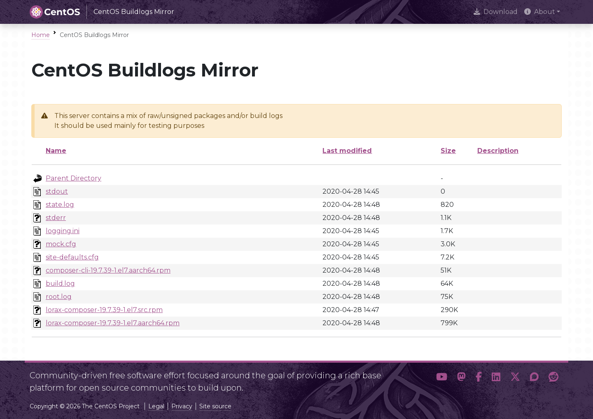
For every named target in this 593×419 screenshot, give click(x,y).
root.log (59, 297)
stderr (56, 218)
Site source (215, 406)
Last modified (347, 151)
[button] (441, 378)
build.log (60, 283)
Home (40, 35)
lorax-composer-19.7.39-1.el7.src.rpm (104, 310)
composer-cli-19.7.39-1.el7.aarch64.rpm (108, 270)
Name (56, 151)
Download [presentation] (496, 12)
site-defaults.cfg (72, 257)
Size (448, 151)
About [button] (539, 12)
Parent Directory (73, 178)
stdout (57, 191)
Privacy (181, 406)
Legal (156, 406)
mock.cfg (61, 244)
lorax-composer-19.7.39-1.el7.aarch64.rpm (113, 323)
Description (497, 151)
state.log (60, 204)
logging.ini (62, 231)
